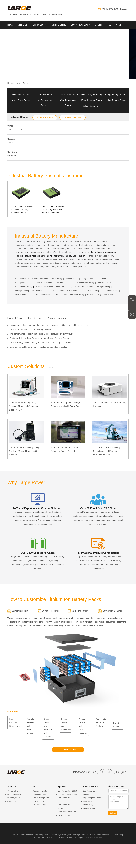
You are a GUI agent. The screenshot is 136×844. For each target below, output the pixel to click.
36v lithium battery (94, 295)
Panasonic (12, 155)
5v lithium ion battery (42, 295)
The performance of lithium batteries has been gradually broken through (41, 334)
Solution (98, 25)
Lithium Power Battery (80, 25)
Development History (15, 794)
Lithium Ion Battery (20, 95)
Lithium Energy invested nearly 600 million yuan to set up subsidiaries (41, 343)
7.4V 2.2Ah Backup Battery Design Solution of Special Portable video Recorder (24, 451)
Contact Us (11, 801)
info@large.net (109, 9)
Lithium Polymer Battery (91, 95)
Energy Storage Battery (115, 95)
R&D (109, 25)
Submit (113, 813)
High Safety (87, 801)
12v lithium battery (60, 295)
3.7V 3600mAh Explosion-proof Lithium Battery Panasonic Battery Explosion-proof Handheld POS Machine (21, 209)
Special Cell (22, 25)
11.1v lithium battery (110, 291)
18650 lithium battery (43, 283)
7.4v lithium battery (92, 291)
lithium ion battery (22, 279)
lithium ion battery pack (64, 283)
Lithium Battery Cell (91, 106)
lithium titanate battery (23, 287)
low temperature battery (85, 283)
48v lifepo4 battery (57, 291)
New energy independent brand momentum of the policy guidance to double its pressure (49, 325)
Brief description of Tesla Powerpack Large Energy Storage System (39, 338)
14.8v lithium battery (23, 295)
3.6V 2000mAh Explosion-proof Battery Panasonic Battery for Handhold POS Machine (52, 209)
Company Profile (13, 791)
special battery (56, 279)
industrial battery (71, 279)
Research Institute (40, 791)
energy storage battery (89, 279)
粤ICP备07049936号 (94, 838)
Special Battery (39, 25)
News (118, 25)
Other (22, 129)
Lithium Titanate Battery (115, 100)
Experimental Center (41, 801)
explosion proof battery (44, 287)
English (124, 9)
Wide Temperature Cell (67, 812)
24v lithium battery (77, 295)
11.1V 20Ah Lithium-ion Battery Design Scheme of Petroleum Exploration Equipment (106, 451)
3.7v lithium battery (74, 291)
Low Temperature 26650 (67, 794)
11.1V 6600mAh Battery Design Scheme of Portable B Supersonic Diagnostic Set (24, 406)
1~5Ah (10, 143)
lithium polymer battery (24, 283)
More (51, 367)
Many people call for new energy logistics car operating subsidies (38, 347)
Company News (13, 798)
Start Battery (88, 805)
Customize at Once (67, 750)
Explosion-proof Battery (91, 100)
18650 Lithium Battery (68, 95)
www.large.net (79, 838)
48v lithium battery (111, 295)
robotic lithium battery (64, 287)
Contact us (25, 32)
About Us (11, 32)
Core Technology (39, 805)
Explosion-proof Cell (66, 815)
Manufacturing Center (41, 798)
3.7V (9, 129)
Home (10, 25)
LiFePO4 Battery (44, 95)
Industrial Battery (58, 25)
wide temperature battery (106, 283)
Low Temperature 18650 (67, 791)
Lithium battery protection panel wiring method (30, 329)
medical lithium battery (84, 287)
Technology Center (40, 794)
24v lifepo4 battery (22, 291)
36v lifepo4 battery (39, 291)
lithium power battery (40, 279)
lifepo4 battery (106, 279)
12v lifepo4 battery (103, 287)
